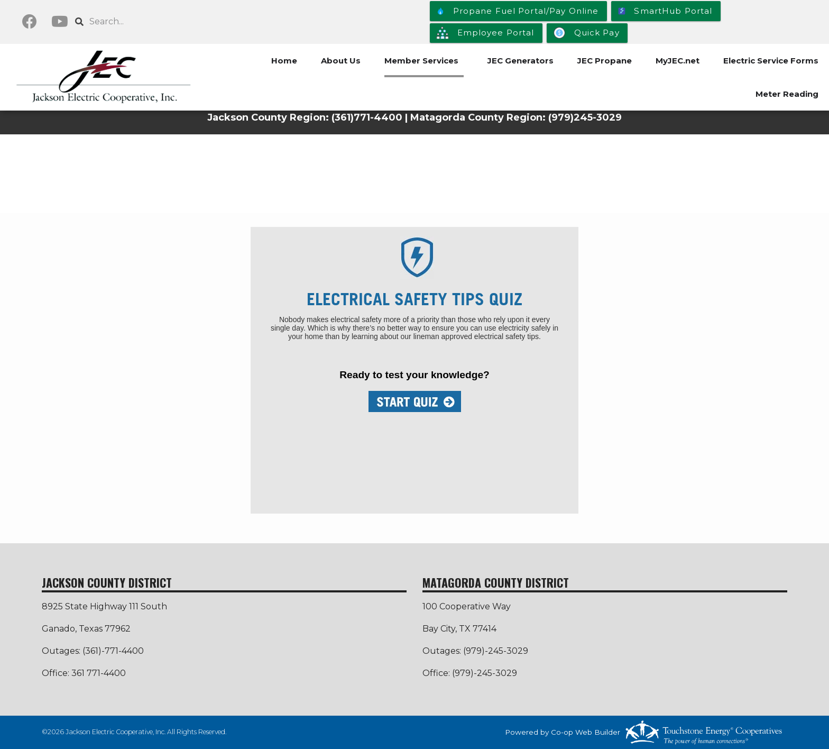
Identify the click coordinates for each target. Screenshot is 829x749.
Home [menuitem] (284, 61)
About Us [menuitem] (341, 61)
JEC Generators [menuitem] (520, 61)
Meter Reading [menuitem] (787, 94)
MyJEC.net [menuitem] (677, 61)
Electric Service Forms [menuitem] (770, 61)
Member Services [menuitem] (421, 61)
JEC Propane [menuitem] (604, 61)
